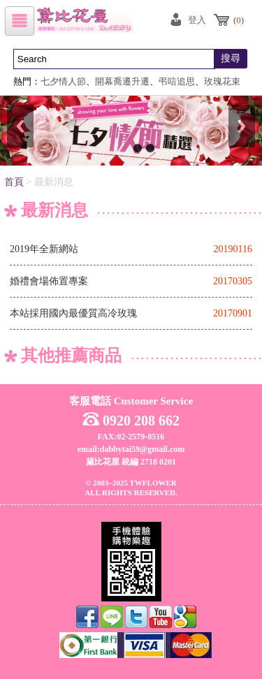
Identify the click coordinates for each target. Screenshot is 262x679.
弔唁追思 (177, 82)
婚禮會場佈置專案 (49, 281)
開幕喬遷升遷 (122, 82)
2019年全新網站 (44, 249)
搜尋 (230, 58)
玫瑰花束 (222, 82)
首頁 (14, 182)
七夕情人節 (63, 82)
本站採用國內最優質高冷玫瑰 (73, 313)
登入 (197, 20)
